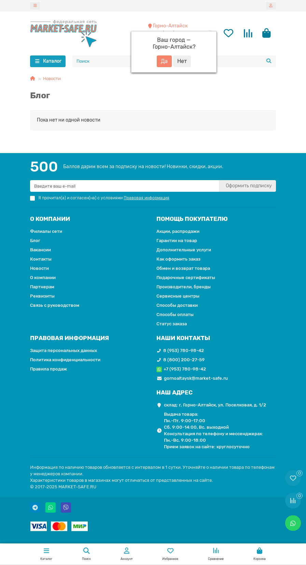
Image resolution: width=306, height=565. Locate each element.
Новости (52, 79)
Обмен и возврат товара (183, 268)
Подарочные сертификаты (185, 277)
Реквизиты (42, 296)
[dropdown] (35, 6)
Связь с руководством (54, 305)
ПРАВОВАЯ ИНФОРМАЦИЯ (69, 338)
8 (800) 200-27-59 (184, 360)
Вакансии (40, 250)
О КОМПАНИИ (50, 219)
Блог (35, 240)
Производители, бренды (183, 287)
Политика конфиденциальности (65, 360)
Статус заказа (171, 324)
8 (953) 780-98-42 (183, 350)
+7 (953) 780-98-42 (185, 369)
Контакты (41, 259)
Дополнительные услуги (183, 250)
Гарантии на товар (176, 240)
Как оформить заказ (178, 259)
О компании (43, 277)
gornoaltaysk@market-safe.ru (196, 378)
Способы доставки (177, 305)
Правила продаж (48, 369)
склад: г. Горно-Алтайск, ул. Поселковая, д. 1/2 (215, 405)
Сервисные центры (177, 296)
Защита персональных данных (63, 350)
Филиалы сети (46, 231)
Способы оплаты (175, 314)
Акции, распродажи (177, 231)
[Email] (124, 186)
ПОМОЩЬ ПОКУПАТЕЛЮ (192, 219)
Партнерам (42, 287)
